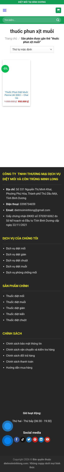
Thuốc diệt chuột (16, 320)
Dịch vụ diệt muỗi (16, 266)
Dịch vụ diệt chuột (17, 260)
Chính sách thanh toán (19, 361)
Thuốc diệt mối (15, 296)
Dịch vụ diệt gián (16, 254)
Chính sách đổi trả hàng (20, 355)
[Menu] (5, 10)
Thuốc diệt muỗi (16, 302)
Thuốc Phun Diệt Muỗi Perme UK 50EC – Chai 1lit (16, 95)
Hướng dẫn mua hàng (19, 367)
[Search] (58, 20)
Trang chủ (11, 38)
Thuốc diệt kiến (15, 314)
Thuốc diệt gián (15, 308)
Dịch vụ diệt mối (16, 248)
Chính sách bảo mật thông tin (24, 343)
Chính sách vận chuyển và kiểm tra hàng (30, 349)
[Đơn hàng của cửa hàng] (32, 49)
